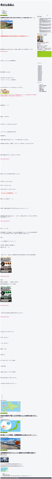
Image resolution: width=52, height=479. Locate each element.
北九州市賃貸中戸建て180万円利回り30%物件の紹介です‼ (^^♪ (45, 22)
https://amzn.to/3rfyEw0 (4, 316)
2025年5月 (40, 79)
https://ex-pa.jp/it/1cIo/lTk (5, 220)
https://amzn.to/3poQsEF (4, 276)
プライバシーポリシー (4, 477)
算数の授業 (41, 89)
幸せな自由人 (7, 4)
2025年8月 (40, 76)
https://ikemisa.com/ (4, 51)
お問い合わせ (5, 13)
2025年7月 (40, 77)
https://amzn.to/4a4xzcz (4, 305)
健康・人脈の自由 (42, 85)
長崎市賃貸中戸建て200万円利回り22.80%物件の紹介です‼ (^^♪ (45, 25)
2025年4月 (40, 80)
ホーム (4, 10)
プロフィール (5, 11)
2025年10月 (40, 73)
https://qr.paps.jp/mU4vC (4, 158)
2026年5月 (40, 65)
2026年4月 (40, 66)
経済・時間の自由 (3, 15)
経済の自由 (41, 90)
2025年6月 (40, 78)
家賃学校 (4, 12)
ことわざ (41, 84)
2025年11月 (40, 72)
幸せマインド (42, 86)
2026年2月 (40, 69)
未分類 (40, 87)
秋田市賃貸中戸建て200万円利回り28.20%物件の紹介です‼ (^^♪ (45, 28)
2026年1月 (40, 70)
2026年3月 (40, 68)
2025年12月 (40, 71)
